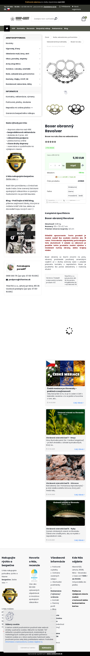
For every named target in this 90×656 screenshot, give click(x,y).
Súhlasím (46, 647)
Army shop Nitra (13, 64)
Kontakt (55, 600)
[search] (55, 18)
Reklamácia (57, 28)
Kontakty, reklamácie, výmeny (20, 96)
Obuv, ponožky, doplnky (16, 59)
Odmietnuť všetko (28, 648)
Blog (66, 28)
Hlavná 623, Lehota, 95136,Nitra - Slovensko (79, 570)
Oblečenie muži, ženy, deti (17, 54)
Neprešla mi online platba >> (19, 107)
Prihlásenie (66, 6)
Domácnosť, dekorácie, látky (19, 84)
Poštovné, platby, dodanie (18, 102)
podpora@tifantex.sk (19, 279)
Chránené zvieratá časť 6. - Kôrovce (62, 483)
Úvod (47, 37)
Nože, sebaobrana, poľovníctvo (20, 74)
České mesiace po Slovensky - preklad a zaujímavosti (62, 390)
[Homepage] (7, 28)
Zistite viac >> (12, 179)
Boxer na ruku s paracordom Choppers (75, 328)
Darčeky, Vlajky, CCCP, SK (17, 79)
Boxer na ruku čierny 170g (56, 324)
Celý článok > (78, 403)
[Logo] (20, 19)
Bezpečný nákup (43, 28)
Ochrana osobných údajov (55, 576)
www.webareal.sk (54, 654)
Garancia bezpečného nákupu (20, 113)
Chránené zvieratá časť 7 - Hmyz (61, 438)
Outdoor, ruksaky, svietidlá (18, 69)
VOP (13, 28)
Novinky (9, 43)
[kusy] (55, 166)
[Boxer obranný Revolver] (65, 70)
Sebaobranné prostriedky (57, 42)
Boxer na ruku (76, 42)
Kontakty (21, 28)
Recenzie (30, 28)
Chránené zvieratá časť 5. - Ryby (60, 529)
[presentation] (47, 70)
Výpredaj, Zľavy (13, 48)
